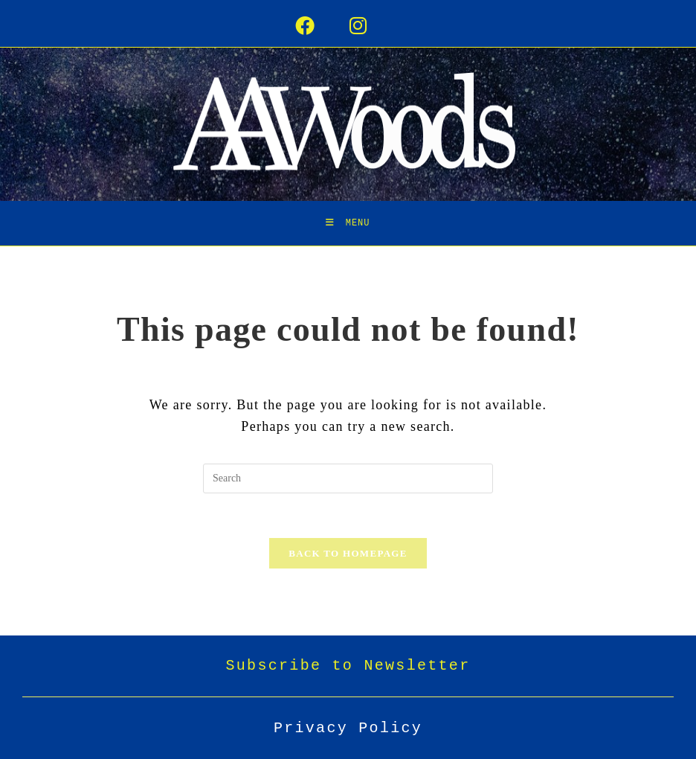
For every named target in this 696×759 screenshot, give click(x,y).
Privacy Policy (348, 728)
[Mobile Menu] (347, 223)
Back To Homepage (348, 553)
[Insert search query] (348, 478)
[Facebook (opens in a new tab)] (322, 26)
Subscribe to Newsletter (348, 665)
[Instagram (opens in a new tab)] (375, 26)
